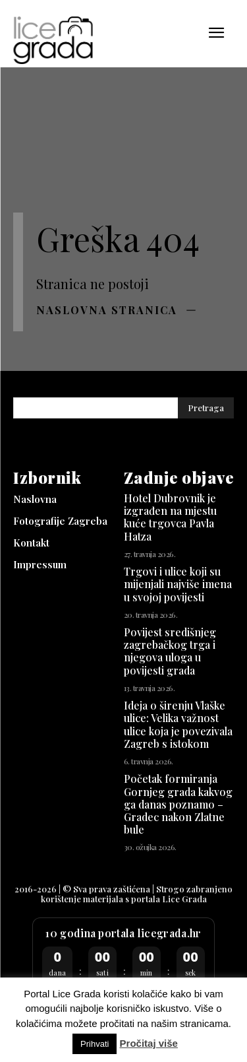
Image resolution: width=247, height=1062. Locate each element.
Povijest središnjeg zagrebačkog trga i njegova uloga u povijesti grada (170, 651)
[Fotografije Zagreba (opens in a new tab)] (68, 521)
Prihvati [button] (94, 1044)
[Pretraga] (206, 408)
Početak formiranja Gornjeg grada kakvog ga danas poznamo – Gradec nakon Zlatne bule (178, 804)
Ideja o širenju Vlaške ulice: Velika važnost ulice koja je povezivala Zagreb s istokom (178, 724)
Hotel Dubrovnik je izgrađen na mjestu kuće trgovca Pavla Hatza (170, 517)
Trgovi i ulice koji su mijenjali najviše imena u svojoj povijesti (178, 583)
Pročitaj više (149, 1043)
